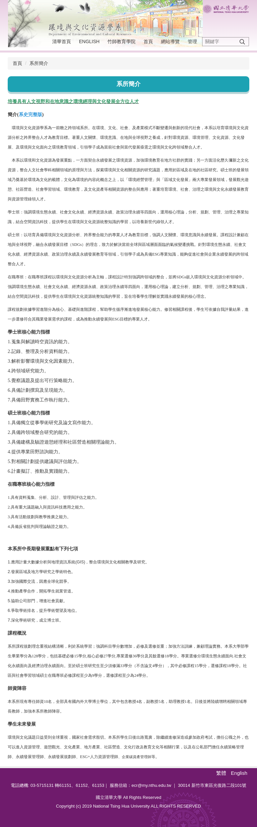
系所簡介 (38, 63)
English (89, 41)
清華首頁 (61, 41)
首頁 (148, 41)
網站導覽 (170, 41)
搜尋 (242, 41)
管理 (192, 41)
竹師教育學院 (121, 41)
